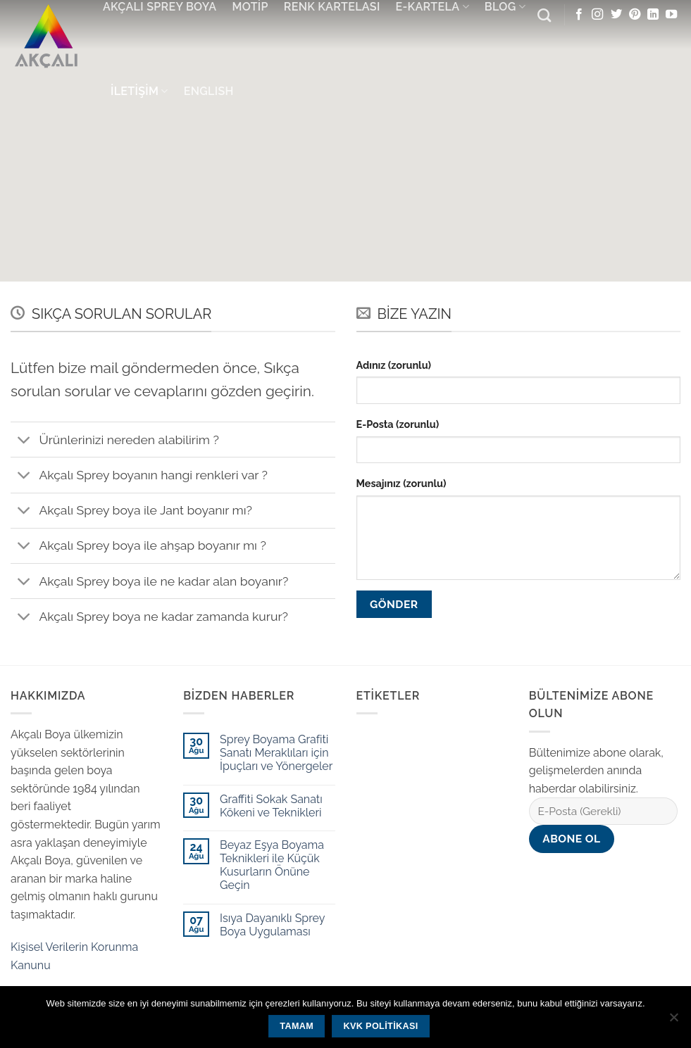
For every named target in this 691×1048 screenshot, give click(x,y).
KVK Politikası (380, 1026)
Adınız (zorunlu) (394, 365)
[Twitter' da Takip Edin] (616, 14)
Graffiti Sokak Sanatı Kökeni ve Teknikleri (271, 806)
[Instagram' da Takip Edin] (597, 14)
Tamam (296, 1026)
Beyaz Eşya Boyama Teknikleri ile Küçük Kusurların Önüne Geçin (272, 865)
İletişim (139, 91)
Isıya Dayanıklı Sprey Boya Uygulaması (272, 924)
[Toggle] (24, 441)
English (209, 91)
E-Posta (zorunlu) (398, 424)
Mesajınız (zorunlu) (401, 483)
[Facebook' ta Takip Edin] (579, 14)
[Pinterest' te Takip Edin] (634, 14)
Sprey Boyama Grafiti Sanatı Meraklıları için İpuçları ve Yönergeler (276, 753)
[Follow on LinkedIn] (653, 14)
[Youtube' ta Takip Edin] (671, 14)
